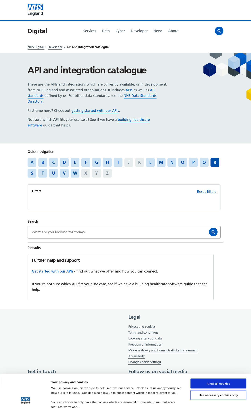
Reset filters (206, 191)
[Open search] (219, 31)
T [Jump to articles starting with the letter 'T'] (43, 173)
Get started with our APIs (52, 271)
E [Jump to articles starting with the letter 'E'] (75, 162)
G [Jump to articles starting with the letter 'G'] (96, 162)
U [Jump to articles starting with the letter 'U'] (53, 173)
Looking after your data (145, 338)
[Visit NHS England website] (35, 10)
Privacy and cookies (141, 327)
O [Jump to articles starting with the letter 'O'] (182, 162)
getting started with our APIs (95, 110)
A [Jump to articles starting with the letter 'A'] (32, 162)
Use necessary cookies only (218, 364)
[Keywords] (124, 232)
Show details (60, 400)
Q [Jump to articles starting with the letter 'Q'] (204, 162)
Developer (55, 47)
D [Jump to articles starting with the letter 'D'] (64, 162)
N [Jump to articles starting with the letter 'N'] (172, 162)
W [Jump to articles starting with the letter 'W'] (75, 173)
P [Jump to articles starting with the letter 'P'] (193, 162)
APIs (129, 90)
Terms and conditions (143, 332)
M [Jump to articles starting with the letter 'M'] (161, 162)
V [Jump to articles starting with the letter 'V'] (64, 173)
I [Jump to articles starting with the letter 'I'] (118, 162)
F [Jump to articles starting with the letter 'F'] (86, 162)
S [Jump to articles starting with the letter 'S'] (32, 173)
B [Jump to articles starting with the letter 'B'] (42, 162)
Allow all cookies (218, 352)
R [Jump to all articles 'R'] (215, 162)
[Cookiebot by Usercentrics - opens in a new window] (25, 400)
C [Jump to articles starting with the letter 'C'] (53, 162)
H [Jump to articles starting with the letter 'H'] (107, 162)
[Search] (213, 232)
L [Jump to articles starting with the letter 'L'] (150, 162)
